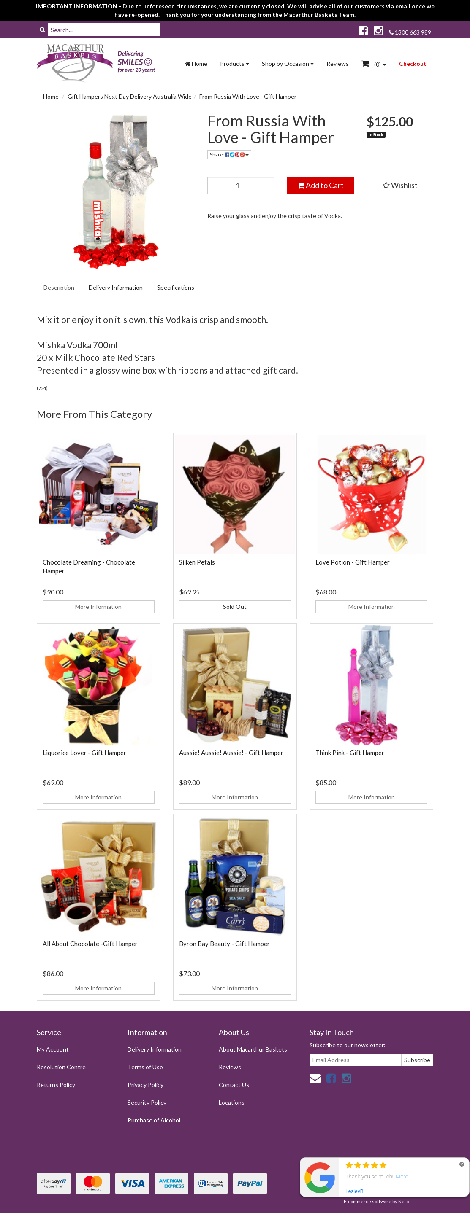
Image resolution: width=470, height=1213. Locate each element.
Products (234, 63)
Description (58, 287)
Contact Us (234, 1084)
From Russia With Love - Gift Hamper (247, 96)
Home (196, 63)
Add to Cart (320, 185)
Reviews (337, 63)
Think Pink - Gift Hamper (349, 752)
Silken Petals (197, 562)
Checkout (413, 63)
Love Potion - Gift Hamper (352, 562)
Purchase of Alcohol (154, 1120)
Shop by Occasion (288, 63)
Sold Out (235, 606)
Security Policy (147, 1102)
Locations (232, 1102)
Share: (229, 154)
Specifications (175, 287)
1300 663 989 (410, 32)
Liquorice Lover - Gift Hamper (84, 752)
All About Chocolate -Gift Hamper (90, 943)
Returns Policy (56, 1084)
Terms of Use (145, 1066)
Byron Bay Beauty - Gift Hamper (224, 943)
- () (373, 63)
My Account (53, 1049)
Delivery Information (116, 287)
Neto (403, 1201)
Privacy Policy (145, 1084)
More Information (98, 606)
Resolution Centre (61, 1066)
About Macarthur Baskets (253, 1049)
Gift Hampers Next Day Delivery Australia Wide (130, 96)
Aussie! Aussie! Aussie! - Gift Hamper (231, 752)
